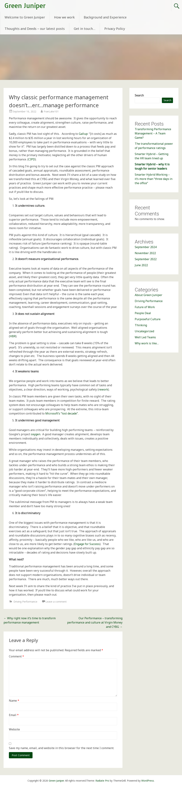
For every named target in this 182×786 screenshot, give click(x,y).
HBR (13, 336)
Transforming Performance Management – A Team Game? (153, 133)
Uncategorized (144, 331)
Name (14, 701)
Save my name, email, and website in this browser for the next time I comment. (61, 748)
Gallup (83, 134)
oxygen (35, 434)
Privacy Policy (114, 28)
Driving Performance (25, 601)
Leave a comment (56, 601)
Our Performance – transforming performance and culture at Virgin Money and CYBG (94, 622)
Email (14, 715)
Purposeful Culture (147, 319)
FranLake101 (51, 111)
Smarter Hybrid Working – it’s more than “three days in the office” (153, 179)
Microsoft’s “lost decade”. (61, 413)
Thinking (141, 325)
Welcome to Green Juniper (25, 17)
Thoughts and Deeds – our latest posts (35, 28)
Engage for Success (87, 544)
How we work (64, 17)
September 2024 (146, 247)
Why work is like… (147, 343)
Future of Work (145, 307)
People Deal (143, 313)
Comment (16, 656)
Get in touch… (84, 28)
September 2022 (146, 259)
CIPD (31, 159)
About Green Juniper (148, 295)
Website (14, 729)
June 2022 (141, 265)
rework (103, 389)
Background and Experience (105, 17)
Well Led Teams (145, 337)
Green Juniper (25, 6)
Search (139, 95)
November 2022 (145, 253)
